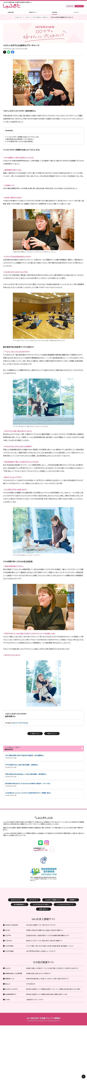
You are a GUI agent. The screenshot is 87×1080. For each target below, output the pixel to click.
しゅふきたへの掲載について (52, 900)
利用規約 (71, 900)
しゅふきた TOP (18, 17)
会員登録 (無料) (70, 6)
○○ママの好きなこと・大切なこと (40, 17)
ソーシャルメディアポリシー (64, 904)
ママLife (54, 12)
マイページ (79, 6)
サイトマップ (32, 900)
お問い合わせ (42, 909)
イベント (76, 12)
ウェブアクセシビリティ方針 (40, 904)
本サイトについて (15, 900)
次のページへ (51, 733)
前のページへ (35, 733)
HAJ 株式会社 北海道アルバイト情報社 (43, 1018)
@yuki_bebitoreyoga (20, 723)
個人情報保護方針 (19, 904)
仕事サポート (33, 12)
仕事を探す (11, 12)
